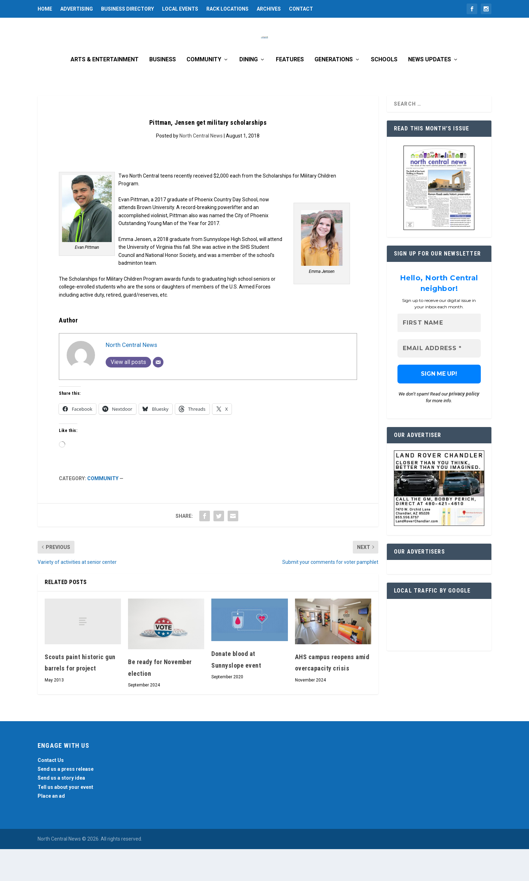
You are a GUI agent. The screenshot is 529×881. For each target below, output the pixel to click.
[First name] (439, 355)
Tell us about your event (65, 819)
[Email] (158, 394)
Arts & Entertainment (105, 92)
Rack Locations (227, 9)
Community (203, 92)
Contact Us (51, 792)
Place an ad (51, 828)
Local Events (180, 9)
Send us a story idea (61, 810)
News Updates (429, 92)
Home (45, 9)
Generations (333, 92)
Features (290, 92)
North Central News (201, 167)
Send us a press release (66, 801)
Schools (384, 92)
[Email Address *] (439, 380)
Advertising (76, 9)
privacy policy (464, 425)
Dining (248, 92)
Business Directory (127, 9)
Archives (269, 9)
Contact (301, 9)
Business (162, 92)
